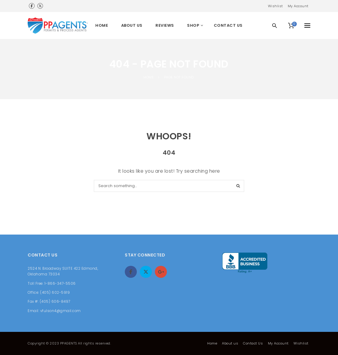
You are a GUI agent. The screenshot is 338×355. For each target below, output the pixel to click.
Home (212, 343)
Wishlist (275, 6)
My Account (298, 6)
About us (230, 343)
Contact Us (253, 343)
